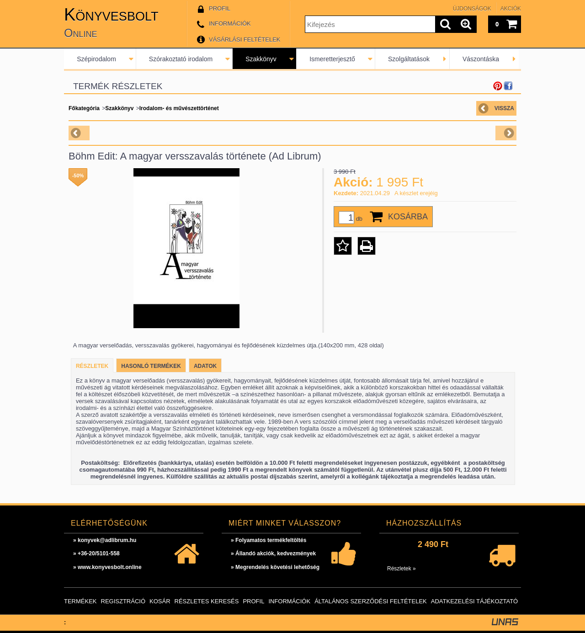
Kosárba (408, 216)
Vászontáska (481, 59)
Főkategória (84, 108)
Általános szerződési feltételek (370, 601)
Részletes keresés (207, 601)
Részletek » (401, 568)
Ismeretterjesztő (332, 59)
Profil (253, 601)
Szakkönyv (261, 59)
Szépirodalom (96, 59)
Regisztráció (123, 601)
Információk (289, 601)
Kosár (159, 601)
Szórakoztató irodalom (181, 59)
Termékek (80, 601)
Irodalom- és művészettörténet (179, 108)
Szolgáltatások (409, 59)
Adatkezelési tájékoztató (474, 601)
